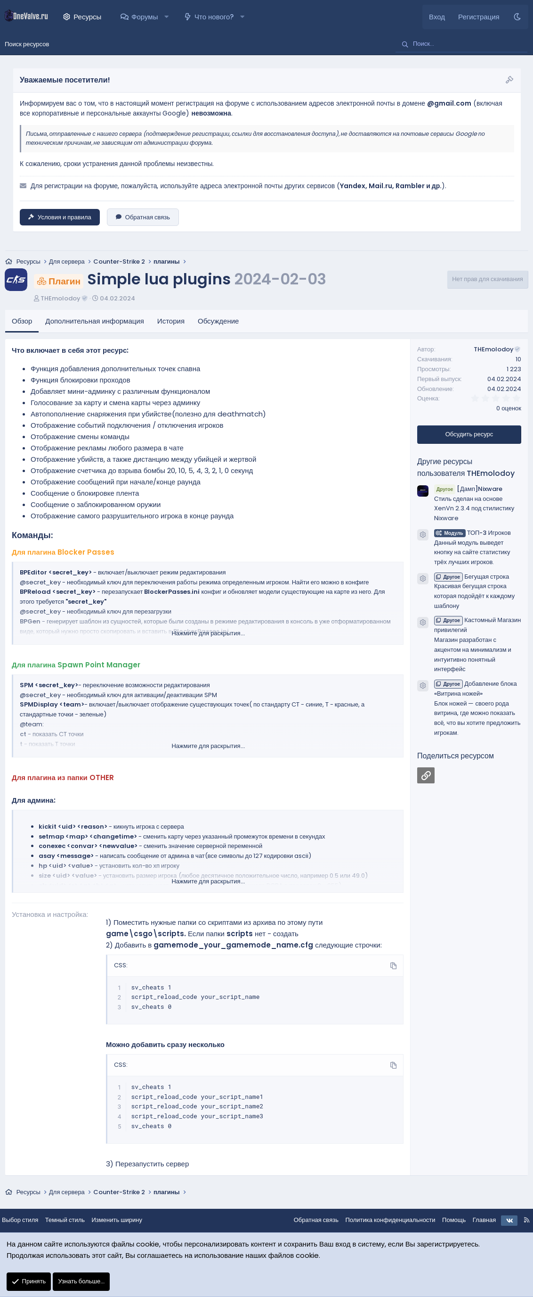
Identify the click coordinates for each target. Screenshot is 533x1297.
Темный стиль (72, 1220)
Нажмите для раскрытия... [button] (207, 634)
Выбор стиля (27, 1220)
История (171, 322)
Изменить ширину (124, 1220)
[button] (166, 17)
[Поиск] (461, 44)
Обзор (22, 322)
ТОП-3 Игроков (472, 533)
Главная (476, 1220)
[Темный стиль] (517, 17)
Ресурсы (87, 17)
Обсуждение (218, 322)
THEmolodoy (64, 298)
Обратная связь (143, 217)
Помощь (446, 1220)
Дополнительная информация (94, 322)
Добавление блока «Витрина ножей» (475, 689)
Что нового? (214, 17)
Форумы (144, 17)
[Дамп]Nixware (468, 489)
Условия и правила (59, 217)
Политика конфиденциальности (383, 1220)
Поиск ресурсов (27, 44)
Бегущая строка (471, 577)
